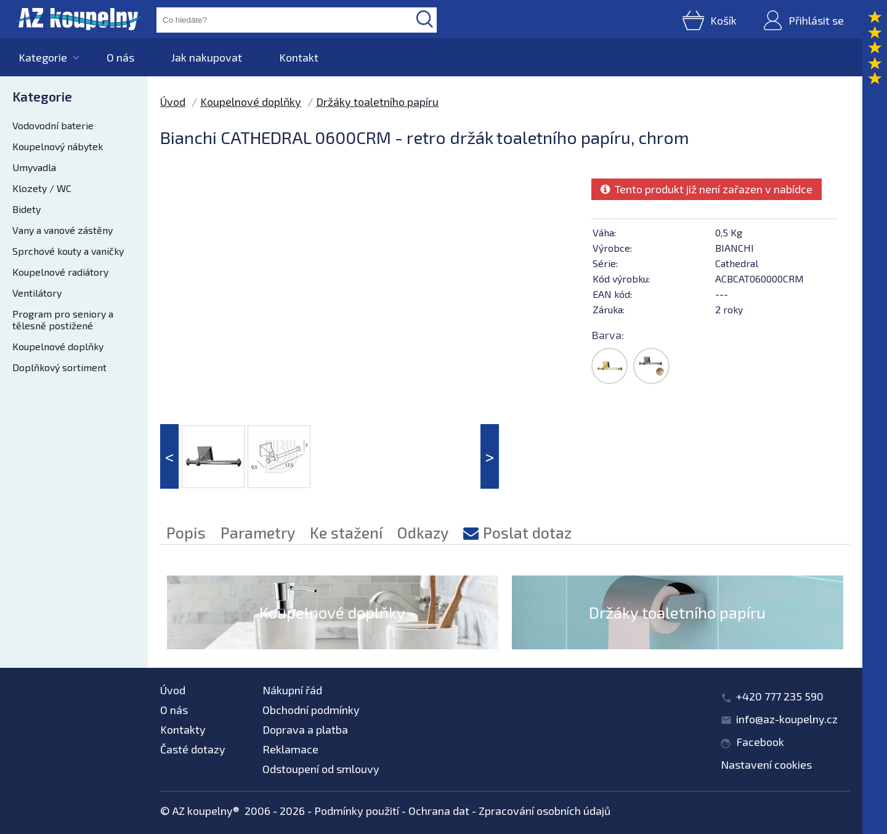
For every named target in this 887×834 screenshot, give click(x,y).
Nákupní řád (292, 690)
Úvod (172, 101)
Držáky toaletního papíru (377, 101)
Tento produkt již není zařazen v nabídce (706, 189)
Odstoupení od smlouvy (320, 769)
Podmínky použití (356, 810)
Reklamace (290, 749)
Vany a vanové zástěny (62, 230)
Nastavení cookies (766, 764)
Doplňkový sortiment (59, 367)
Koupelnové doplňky (57, 346)
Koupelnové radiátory (60, 272)
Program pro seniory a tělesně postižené (62, 319)
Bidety (26, 209)
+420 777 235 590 (780, 696)
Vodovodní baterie (53, 125)
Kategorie (42, 57)
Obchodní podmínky (311, 709)
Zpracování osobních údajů (544, 810)
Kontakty (183, 729)
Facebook (760, 741)
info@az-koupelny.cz (787, 719)
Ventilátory (37, 293)
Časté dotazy (192, 749)
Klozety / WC (41, 188)
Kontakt (298, 57)
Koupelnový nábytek (57, 146)
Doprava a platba (305, 729)
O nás (120, 57)
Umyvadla (34, 167)
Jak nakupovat (206, 57)
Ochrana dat (438, 810)
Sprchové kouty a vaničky (68, 251)
